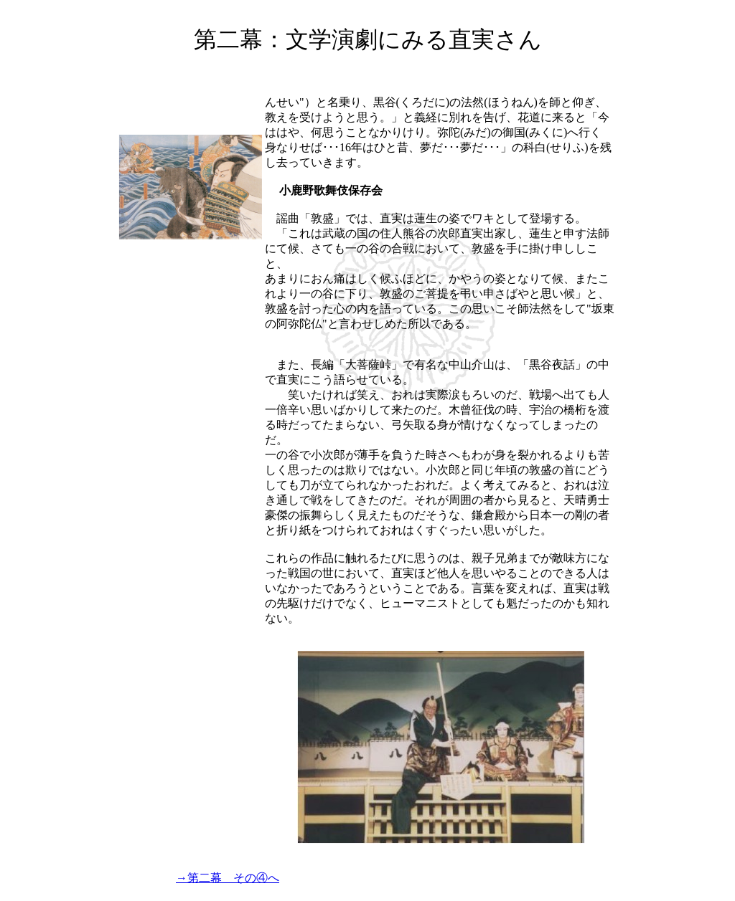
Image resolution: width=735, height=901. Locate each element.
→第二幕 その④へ (227, 878)
